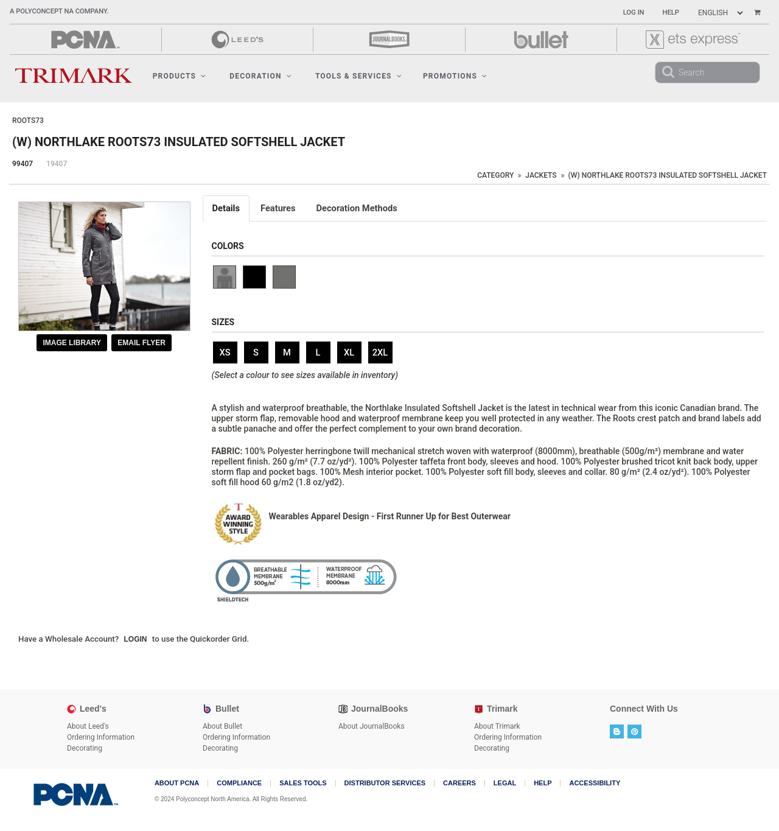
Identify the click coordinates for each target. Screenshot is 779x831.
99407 (22, 164)
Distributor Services (384, 783)
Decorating (84, 748)
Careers (459, 783)
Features (278, 208)
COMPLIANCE (239, 783)
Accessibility (594, 783)
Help (671, 12)
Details (226, 208)
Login (135, 639)
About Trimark (497, 726)
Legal (505, 783)
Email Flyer (141, 342)
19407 (56, 164)
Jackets (540, 175)
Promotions (455, 76)
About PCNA (177, 783)
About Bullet (222, 726)
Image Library (72, 342)
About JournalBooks (371, 726)
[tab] (227, 208)
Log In (634, 12)
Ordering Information (100, 737)
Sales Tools (302, 783)
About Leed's (88, 726)
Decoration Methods (356, 208)
